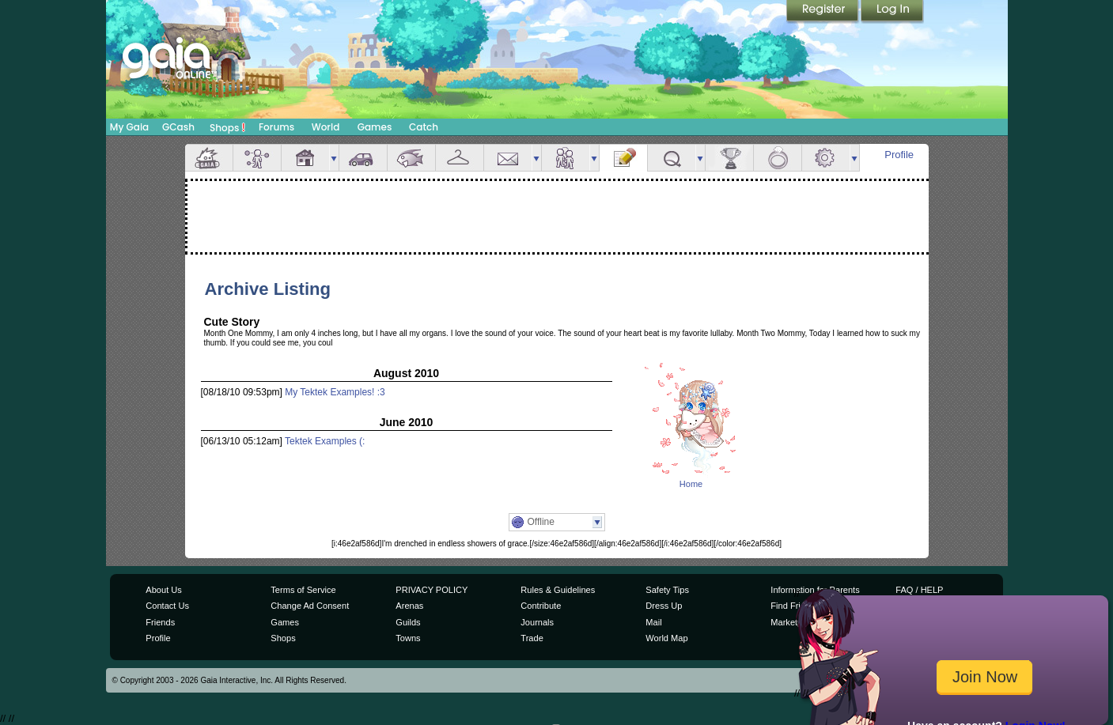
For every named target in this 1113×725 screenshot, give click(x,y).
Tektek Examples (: (325, 441)
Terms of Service (303, 590)
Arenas (409, 605)
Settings (826, 158)
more (334, 158)
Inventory (459, 158)
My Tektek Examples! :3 (335, 392)
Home (691, 484)
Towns (408, 638)
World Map (666, 638)
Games (375, 127)
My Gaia (129, 127)
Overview (209, 158)
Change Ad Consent (310, 605)
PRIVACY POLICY (432, 590)
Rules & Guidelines (558, 590)
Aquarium (411, 158)
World (326, 127)
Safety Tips (667, 590)
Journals (537, 622)
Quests (671, 158)
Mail (508, 158)
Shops (227, 127)
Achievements (729, 158)
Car (363, 158)
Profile (899, 154)
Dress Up (663, 605)
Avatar (257, 158)
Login (892, 12)
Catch (423, 127)
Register (823, 12)
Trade (532, 638)
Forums (276, 127)
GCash (178, 127)
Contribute (541, 605)
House (305, 158)
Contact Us (167, 605)
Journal (623, 158)
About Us (163, 590)
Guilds (408, 622)
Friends (565, 158)
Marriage (777, 158)
